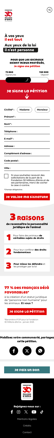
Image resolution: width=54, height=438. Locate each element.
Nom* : (8, 124)
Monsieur (42, 110)
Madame (24, 110)
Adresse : (9, 146)
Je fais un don (27, 370)
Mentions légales (27, 419)
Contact (27, 432)
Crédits (27, 426)
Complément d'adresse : (18, 153)
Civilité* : (9, 109)
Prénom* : (9, 117)
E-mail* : (9, 139)
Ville (7, 168)
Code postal (11, 160)
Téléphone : (10, 131)
